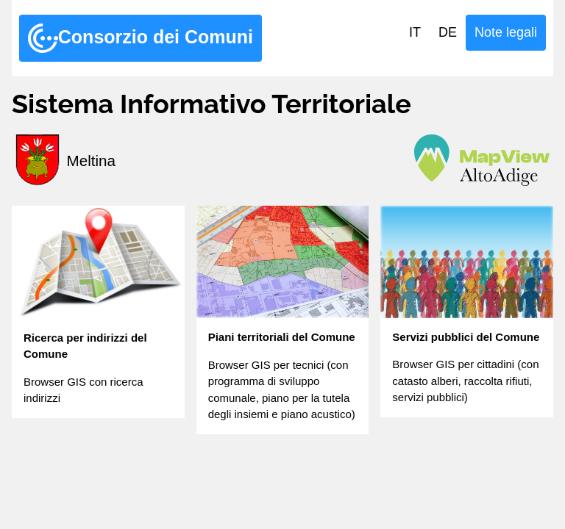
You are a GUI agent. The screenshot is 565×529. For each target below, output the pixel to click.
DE (447, 32)
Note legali (506, 32)
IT (415, 32)
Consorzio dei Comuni (140, 38)
